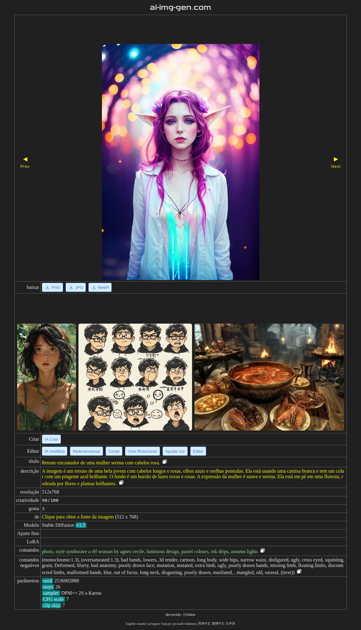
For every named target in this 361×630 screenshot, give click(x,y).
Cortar (114, 451)
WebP (100, 287)
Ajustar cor (175, 451)
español (141, 623)
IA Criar (51, 439)
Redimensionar (86, 451)
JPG (75, 287)
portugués (154, 623)
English (130, 623)
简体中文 (204, 623)
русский (178, 623)
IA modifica (55, 451)
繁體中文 (218, 623)
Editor (198, 451)
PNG (52, 287)
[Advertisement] (170, 30)
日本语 (230, 623)
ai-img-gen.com (180, 7)
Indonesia (191, 623)
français (166, 623)
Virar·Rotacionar (142, 451)
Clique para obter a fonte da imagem (78, 516)
